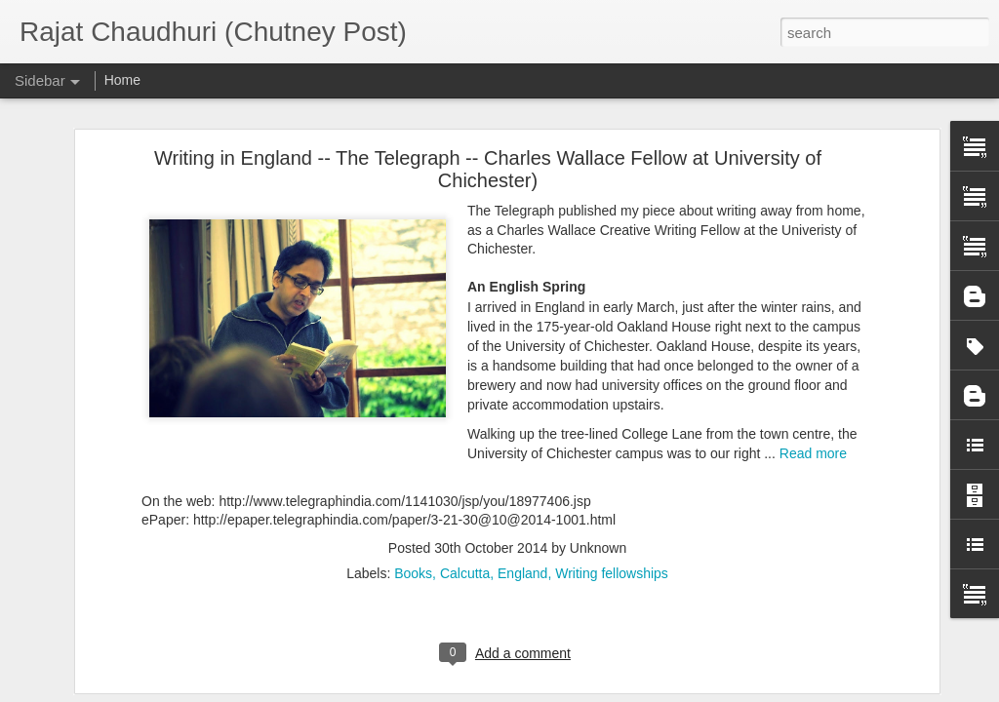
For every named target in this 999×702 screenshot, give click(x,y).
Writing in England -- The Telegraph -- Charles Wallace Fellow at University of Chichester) (487, 150)
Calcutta (465, 554)
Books (413, 554)
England (522, 554)
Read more (813, 434)
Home (122, 80)
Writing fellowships (611, 554)
